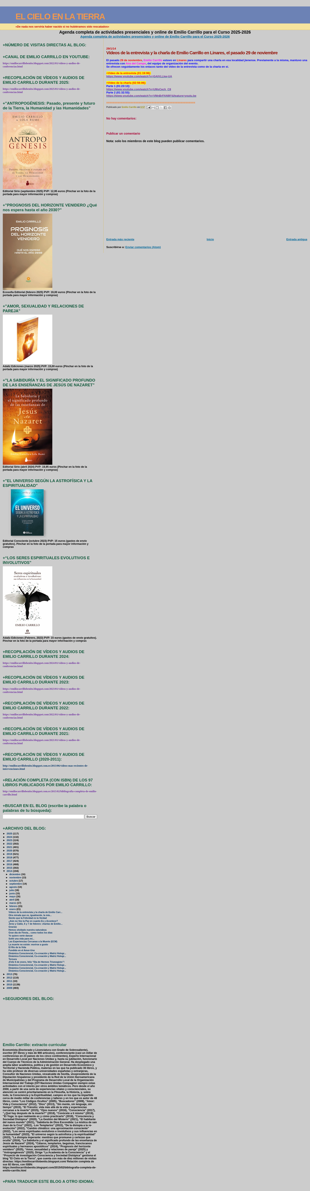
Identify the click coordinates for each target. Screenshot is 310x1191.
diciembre (15, 874)
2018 (10, 857)
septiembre (16, 883)
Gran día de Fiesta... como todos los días (31, 933)
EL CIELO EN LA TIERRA (60, 16)
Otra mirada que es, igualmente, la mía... (30, 915)
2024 (10, 836)
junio (12, 893)
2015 (10, 867)
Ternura (13, 959)
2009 (10, 987)
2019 (10, 853)
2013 (10, 974)
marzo (13, 903)
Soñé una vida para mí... (21, 939)
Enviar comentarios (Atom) (143, 247)
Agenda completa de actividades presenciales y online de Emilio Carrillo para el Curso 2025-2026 (155, 36)
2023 (10, 840)
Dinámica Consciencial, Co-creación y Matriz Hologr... (37, 953)
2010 (10, 984)
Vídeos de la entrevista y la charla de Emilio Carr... (35, 912)
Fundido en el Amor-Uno (22, 950)
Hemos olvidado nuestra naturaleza (27, 930)
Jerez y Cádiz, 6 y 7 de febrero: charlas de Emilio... (36, 924)
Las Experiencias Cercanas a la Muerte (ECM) (33, 941)
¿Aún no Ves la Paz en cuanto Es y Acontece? (33, 921)
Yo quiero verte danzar (21, 936)
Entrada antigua (296, 239)
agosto (13, 887)
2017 (10, 860)
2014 (10, 871)
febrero (13, 906)
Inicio (210, 239)
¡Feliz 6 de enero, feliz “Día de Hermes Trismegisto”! (36, 962)
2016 (10, 864)
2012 (10, 977)
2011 (10, 981)
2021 (10, 847)
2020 (10, 850)
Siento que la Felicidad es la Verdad (28, 918)
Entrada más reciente (120, 239)
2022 (10, 843)
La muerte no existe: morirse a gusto (28, 944)
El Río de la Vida (17, 947)
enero (12, 909)
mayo (12, 896)
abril (12, 899)
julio (12, 890)
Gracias (13, 927)
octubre (14, 880)
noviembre (15, 877)
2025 (10, 833)
